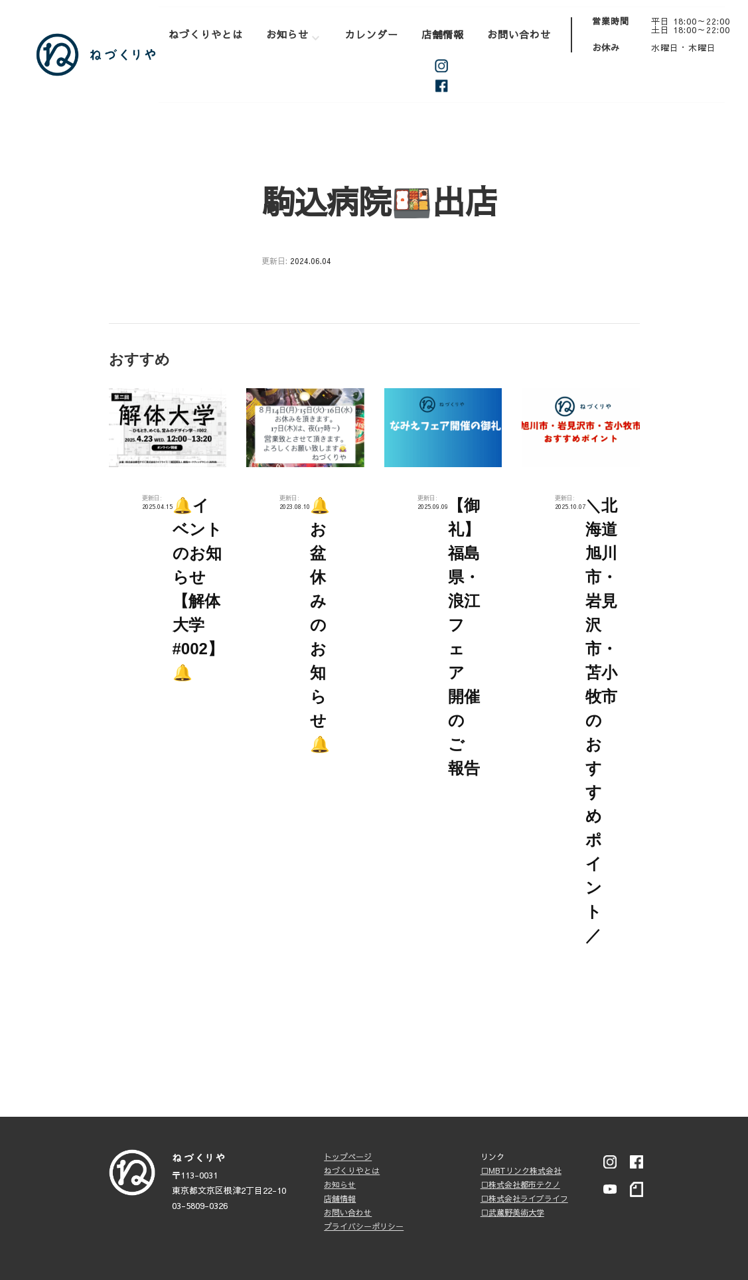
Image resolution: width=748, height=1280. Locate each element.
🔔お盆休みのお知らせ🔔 (320, 624)
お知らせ (287, 34)
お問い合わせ (519, 34)
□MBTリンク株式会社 (521, 1170)
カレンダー (371, 34)
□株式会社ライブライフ (524, 1198)
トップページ (348, 1156)
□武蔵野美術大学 (512, 1212)
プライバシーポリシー (364, 1226)
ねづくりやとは (206, 34)
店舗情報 (442, 34)
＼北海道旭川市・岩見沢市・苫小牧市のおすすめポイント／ (601, 720)
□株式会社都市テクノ (520, 1184)
